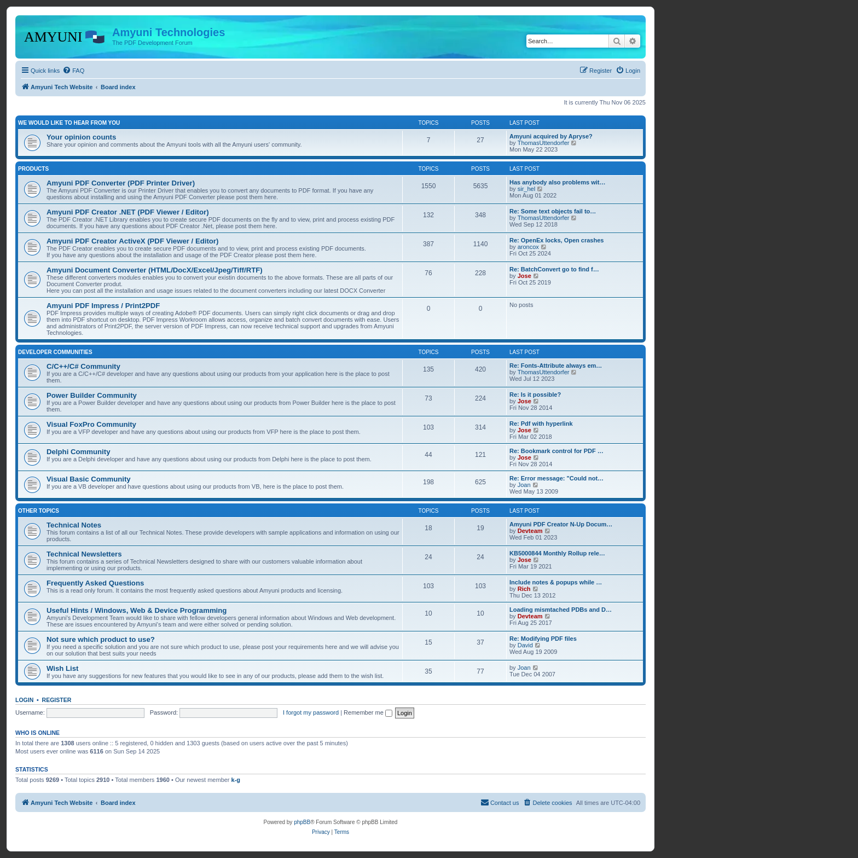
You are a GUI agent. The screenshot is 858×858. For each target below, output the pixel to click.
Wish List (63, 668)
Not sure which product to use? (101, 639)
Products (33, 169)
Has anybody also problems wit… (557, 182)
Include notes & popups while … (555, 582)
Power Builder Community (92, 395)
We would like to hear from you (69, 123)
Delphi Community (79, 452)
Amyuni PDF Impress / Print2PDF (103, 306)
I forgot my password (311, 712)
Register (57, 700)
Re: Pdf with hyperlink (541, 423)
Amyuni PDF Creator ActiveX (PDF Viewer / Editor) (132, 241)
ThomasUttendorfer (544, 143)
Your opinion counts (81, 137)
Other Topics (38, 511)
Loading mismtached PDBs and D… (560, 609)
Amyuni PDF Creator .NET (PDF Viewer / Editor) (128, 212)
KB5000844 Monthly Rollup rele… (557, 553)
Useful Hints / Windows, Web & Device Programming (137, 610)
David (525, 645)
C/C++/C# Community (83, 366)
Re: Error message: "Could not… (556, 478)
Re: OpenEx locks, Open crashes (556, 240)
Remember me (368, 712)
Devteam (530, 530)
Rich (524, 588)
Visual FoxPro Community (91, 424)
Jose (524, 276)
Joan (524, 485)
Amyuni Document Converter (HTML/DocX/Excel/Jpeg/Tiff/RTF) (155, 270)
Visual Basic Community (89, 479)
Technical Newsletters (84, 554)
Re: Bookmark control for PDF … (556, 451)
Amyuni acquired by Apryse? (551, 136)
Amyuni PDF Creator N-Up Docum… (560, 524)
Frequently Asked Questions (95, 583)
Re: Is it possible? (535, 394)
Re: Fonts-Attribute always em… (555, 365)
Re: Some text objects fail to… (552, 211)
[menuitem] (73, 70)
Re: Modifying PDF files (543, 638)
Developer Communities (55, 352)
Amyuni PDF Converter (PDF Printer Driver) (121, 183)
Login (24, 700)
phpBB (302, 822)
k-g (236, 779)
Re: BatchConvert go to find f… (554, 269)
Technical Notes (74, 525)
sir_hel (526, 188)
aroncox (528, 247)
